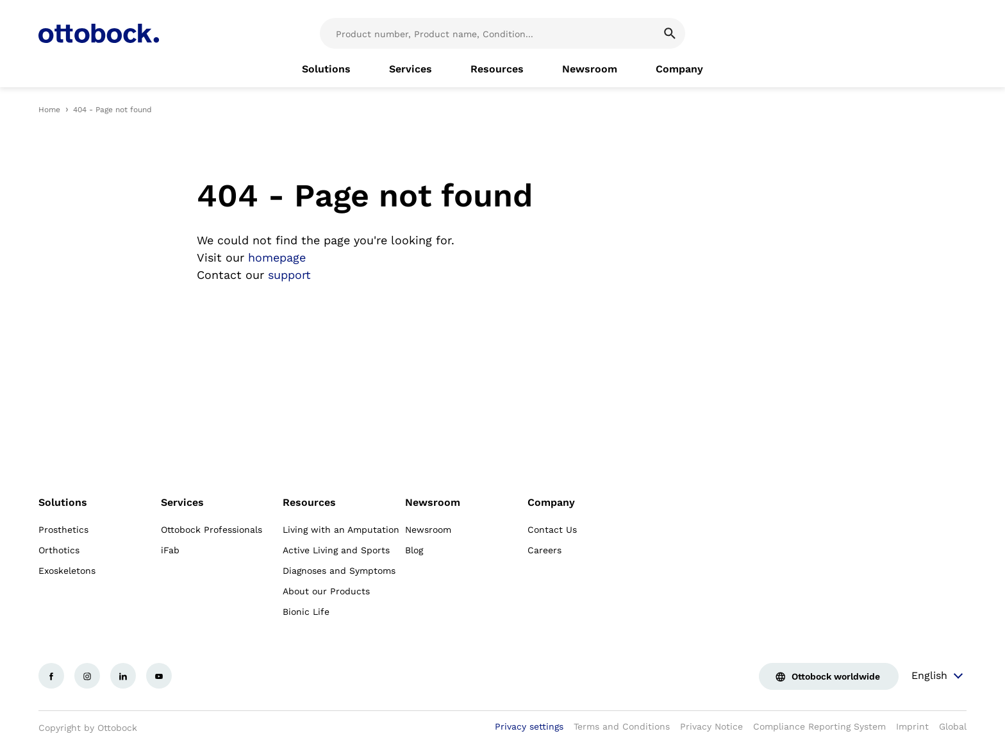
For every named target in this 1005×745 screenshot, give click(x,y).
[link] (326, 69)
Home (49, 109)
